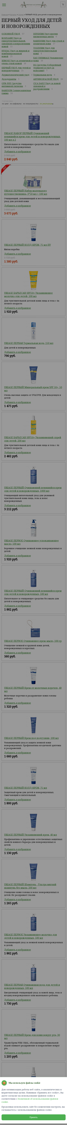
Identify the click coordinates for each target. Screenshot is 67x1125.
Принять (33, 1117)
